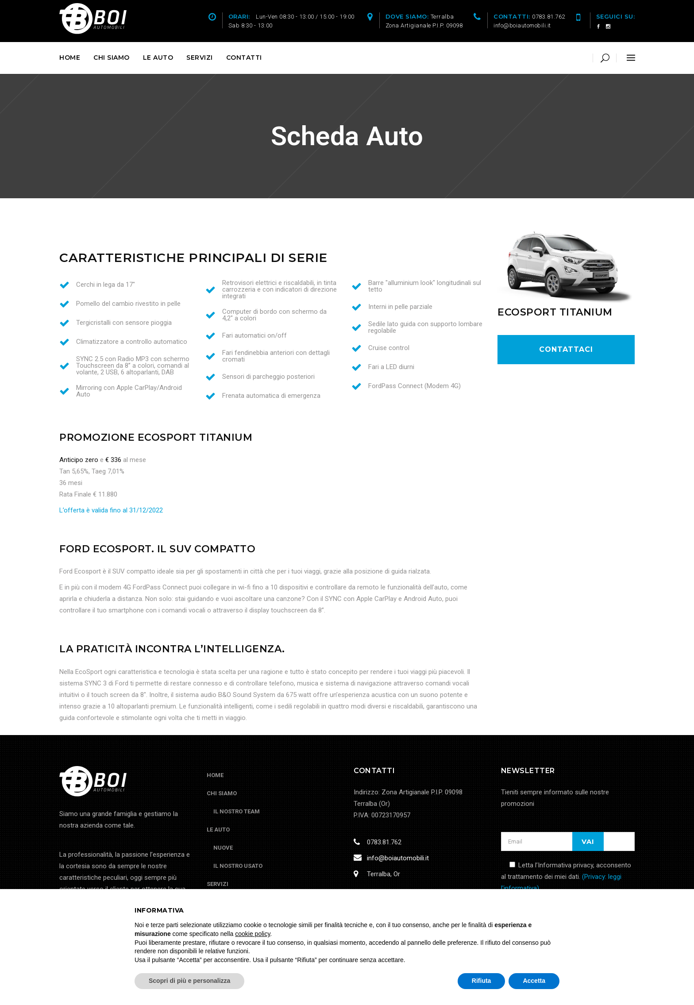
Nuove (223, 847)
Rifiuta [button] (481, 980)
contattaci (566, 349)
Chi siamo (222, 793)
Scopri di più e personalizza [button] (189, 980)
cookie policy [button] (252, 933)
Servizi (217, 884)
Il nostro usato (237, 866)
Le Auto (218, 829)
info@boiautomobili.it (396, 858)
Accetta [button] (534, 980)
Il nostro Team (236, 811)
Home (215, 775)
